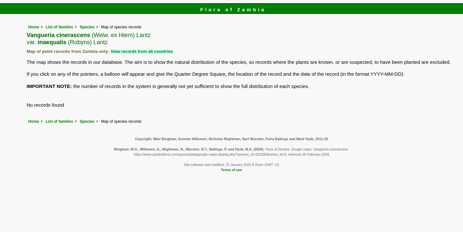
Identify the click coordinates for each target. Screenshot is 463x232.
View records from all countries (142, 51)
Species (87, 27)
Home (33, 27)
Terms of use (231, 170)
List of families (59, 27)
